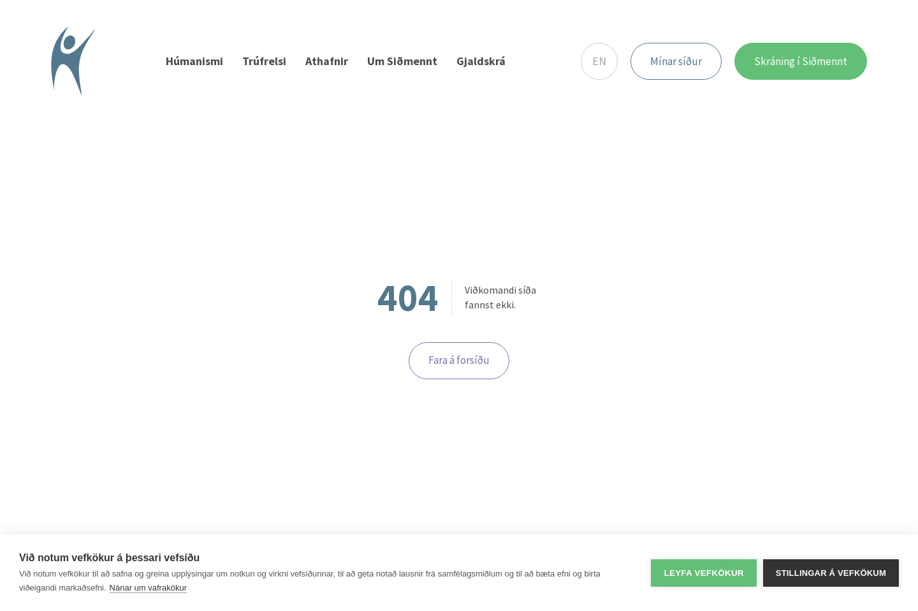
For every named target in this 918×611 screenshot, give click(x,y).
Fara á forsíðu (459, 360)
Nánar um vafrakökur (148, 587)
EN (599, 61)
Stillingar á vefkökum (831, 573)
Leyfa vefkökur (703, 573)
